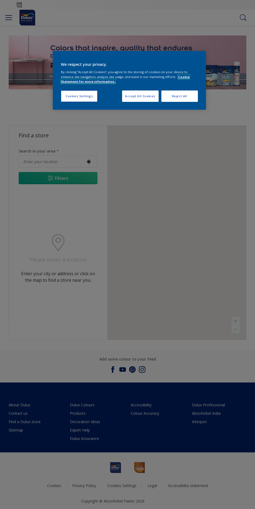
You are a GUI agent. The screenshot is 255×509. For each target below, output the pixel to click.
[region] (129, 80)
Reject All (179, 96)
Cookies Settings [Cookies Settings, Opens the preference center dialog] (79, 96)
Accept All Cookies (140, 96)
